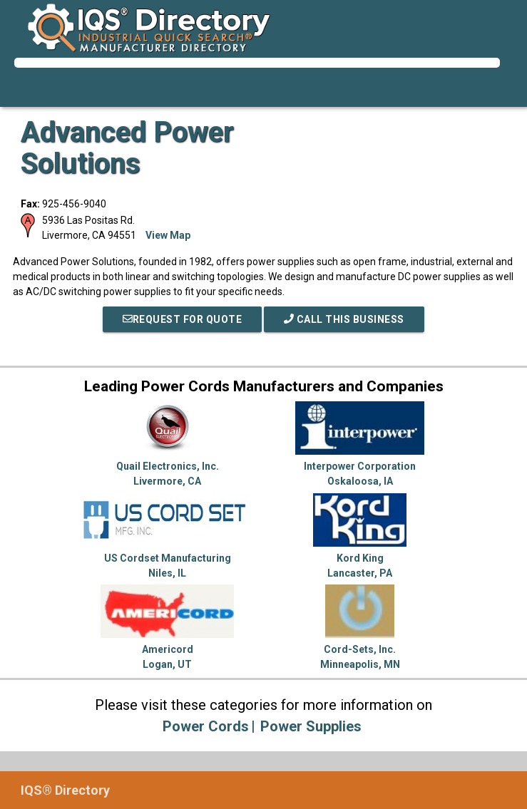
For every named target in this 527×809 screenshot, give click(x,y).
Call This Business (344, 319)
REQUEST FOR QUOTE (182, 319)
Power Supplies (311, 726)
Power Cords (206, 726)
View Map (167, 235)
